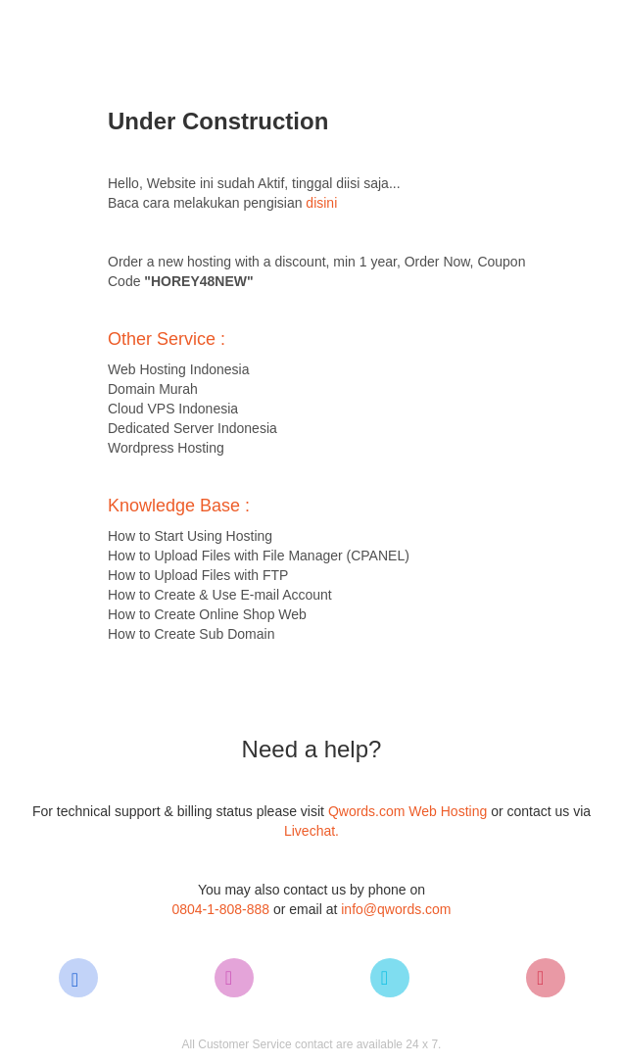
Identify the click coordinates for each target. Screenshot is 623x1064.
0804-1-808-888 (220, 909)
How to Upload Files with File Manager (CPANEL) (258, 555)
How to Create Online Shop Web (207, 614)
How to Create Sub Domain (191, 634)
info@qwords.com (396, 909)
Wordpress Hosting (166, 448)
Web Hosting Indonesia (179, 369)
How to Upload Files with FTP (198, 575)
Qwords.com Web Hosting (409, 811)
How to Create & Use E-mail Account (220, 595)
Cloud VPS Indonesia (173, 408)
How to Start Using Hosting (190, 536)
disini (321, 203)
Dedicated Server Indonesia (192, 428)
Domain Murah (153, 389)
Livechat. (311, 831)
